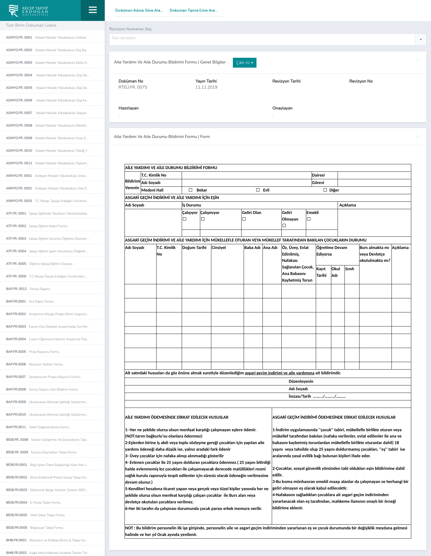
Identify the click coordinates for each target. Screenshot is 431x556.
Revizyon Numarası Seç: (130, 29)
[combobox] (268, 39)
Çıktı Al (244, 63)
